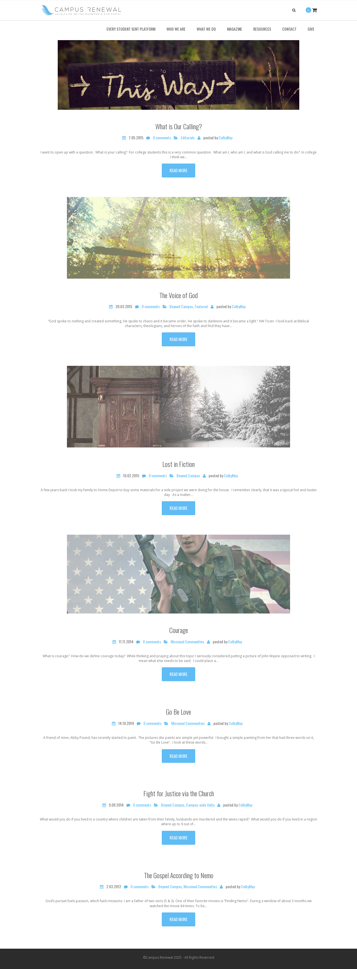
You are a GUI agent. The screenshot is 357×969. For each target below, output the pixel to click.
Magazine (234, 29)
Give (311, 29)
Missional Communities (187, 641)
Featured (201, 306)
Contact (289, 29)
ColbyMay (225, 137)
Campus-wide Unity (200, 805)
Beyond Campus (181, 306)
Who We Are (176, 29)
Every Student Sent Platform (131, 29)
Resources (262, 29)
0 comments (162, 137)
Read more (178, 170)
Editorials (188, 137)
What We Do (206, 29)
